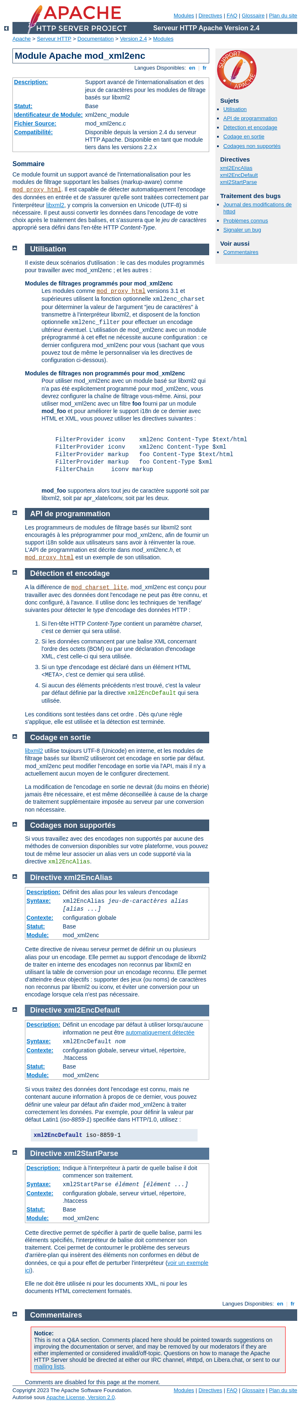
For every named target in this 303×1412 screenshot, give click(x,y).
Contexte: (40, 917)
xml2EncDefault (239, 175)
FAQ (232, 15)
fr (204, 68)
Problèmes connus (245, 221)
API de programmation (250, 118)
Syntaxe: (39, 900)
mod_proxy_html (36, 189)
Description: (31, 82)
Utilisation (235, 109)
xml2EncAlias (236, 168)
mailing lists (49, 1366)
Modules (183, 15)
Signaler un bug (242, 230)
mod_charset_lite (99, 587)
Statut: (23, 106)
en (192, 68)
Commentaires (241, 252)
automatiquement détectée (160, 1032)
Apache (21, 39)
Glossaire (253, 15)
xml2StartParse (238, 182)
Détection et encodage (250, 127)
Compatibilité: (33, 132)
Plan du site (283, 15)
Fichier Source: (35, 123)
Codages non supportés (252, 146)
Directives (210, 15)
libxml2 (55, 205)
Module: (38, 935)
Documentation (96, 39)
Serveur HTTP (54, 39)
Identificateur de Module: (48, 114)
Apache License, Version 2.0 (80, 1397)
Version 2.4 (133, 39)
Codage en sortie (243, 136)
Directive (46, 877)
